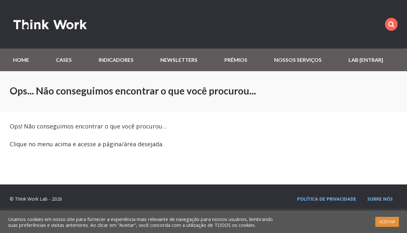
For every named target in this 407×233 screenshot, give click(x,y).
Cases (64, 60)
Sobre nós (380, 199)
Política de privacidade (326, 199)
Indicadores (116, 60)
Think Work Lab (50, 24)
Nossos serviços (298, 60)
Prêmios (235, 60)
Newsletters (179, 60)
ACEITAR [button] (387, 222)
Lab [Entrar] (365, 60)
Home (21, 60)
